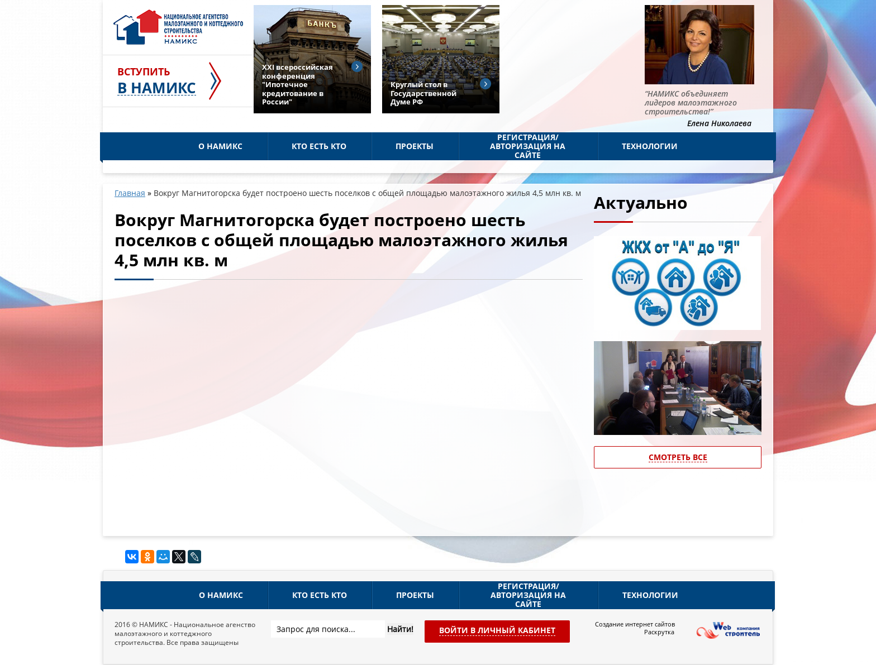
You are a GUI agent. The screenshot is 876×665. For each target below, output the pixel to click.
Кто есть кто (319, 146)
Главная (130, 193)
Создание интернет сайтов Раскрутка (634, 628)
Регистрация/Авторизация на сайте (527, 146)
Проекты (415, 146)
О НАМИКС (220, 146)
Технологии (650, 146)
